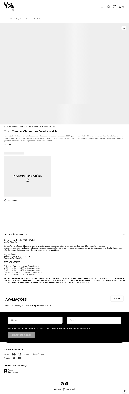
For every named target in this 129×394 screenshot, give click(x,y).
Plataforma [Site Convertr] (64, 389)
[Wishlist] (114, 7)
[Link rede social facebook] (66, 384)
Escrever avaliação (117, 299)
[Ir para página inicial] (10, 19)
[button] (124, 390)
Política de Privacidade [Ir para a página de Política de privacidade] (82, 328)
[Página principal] (7, 6)
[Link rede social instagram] (62, 384)
